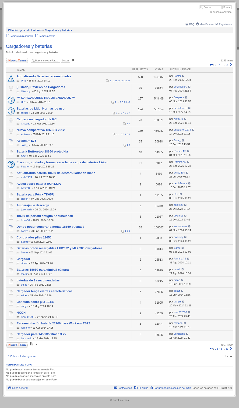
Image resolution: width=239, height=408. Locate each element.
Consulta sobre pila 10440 (36, 302)
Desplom (179, 97)
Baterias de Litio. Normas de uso (40, 108)
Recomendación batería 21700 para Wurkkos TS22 (53, 323)
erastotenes (180, 226)
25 (122, 80)
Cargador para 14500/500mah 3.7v (41, 334)
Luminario (26, 338)
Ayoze (24, 231)
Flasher (25, 166)
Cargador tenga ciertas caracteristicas (45, 291)
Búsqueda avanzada (221, 12)
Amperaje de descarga (33, 205)
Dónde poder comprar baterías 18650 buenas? (50, 226)
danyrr (24, 306)
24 (119, 80)
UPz (23, 80)
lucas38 (25, 220)
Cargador (23, 259)
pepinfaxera (180, 86)
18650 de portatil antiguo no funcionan (45, 216)
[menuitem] (189, 24)
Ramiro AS (180, 151)
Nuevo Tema (17, 60)
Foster (177, 76)
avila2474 (26, 177)
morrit (24, 274)
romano (25, 327)
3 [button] (217, 65)
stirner (24, 112)
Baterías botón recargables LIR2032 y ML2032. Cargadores (59, 248)
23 (116, 80)
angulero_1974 (182, 129)
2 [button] (215, 65)
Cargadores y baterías (29, 46)
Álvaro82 (26, 188)
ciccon (24, 198)
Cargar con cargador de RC (36, 119)
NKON (21, 312)
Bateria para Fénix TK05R (35, 194)
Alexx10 (178, 118)
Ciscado (25, 123)
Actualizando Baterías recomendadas (44, 76)
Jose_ (24, 145)
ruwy (23, 155)
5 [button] (221, 65)
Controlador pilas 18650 (34, 237)
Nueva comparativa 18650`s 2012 (41, 130)
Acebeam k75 (26, 140)
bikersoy (26, 91)
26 (125, 80)
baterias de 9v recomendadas (38, 280)
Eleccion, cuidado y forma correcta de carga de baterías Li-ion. (63, 162)
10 (128, 102)
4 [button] (219, 65)
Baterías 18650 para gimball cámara (43, 269)
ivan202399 (27, 317)
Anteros (25, 134)
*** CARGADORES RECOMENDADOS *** (46, 97)
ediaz (24, 284)
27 (128, 80)
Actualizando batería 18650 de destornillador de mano (56, 173)
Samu (24, 241)
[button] (211, 65)
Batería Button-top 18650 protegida (42, 151)
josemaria (26, 209)
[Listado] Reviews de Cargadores (41, 87)
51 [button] (227, 65)
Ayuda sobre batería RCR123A (39, 183)
